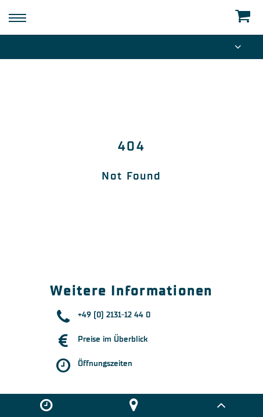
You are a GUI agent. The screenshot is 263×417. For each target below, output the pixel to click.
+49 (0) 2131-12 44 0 (114, 315)
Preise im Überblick (112, 339)
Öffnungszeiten (105, 363)
